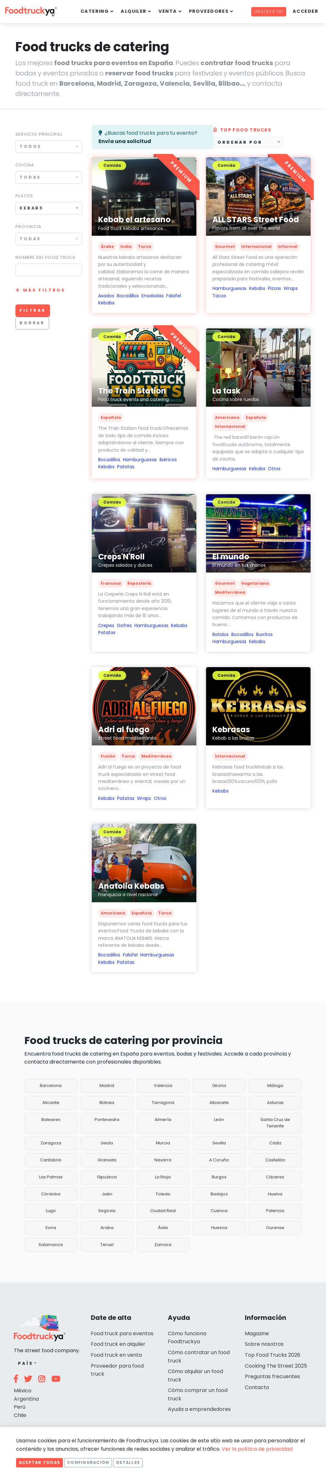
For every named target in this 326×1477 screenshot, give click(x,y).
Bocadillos (128, 296)
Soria (50, 1228)
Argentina (26, 1399)
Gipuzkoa (107, 1177)
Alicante (50, 1102)
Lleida (107, 1143)
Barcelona (51, 1085)
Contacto (257, 1387)
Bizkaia (106, 1102)
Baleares (50, 1119)
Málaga (275, 1085)
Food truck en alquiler (118, 1344)
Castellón (275, 1160)
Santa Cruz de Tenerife (275, 1122)
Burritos (264, 634)
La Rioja (163, 1177)
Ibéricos (168, 459)
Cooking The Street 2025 (276, 1366)
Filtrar (33, 310)
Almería (163, 1119)
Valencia (163, 1085)
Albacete (219, 1102)
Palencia (275, 1211)
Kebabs (106, 303)
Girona (219, 1085)
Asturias (275, 1102)
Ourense (275, 1228)
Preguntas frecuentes (272, 1376)
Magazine (257, 1333)
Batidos (220, 634)
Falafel (173, 296)
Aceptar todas (39, 1462)
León (219, 1119)
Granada (107, 1160)
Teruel (107, 1245)
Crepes (106, 625)
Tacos (219, 296)
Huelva (275, 1194)
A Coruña (219, 1160)
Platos (24, 196)
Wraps (291, 288)
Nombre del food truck (45, 257)
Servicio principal (39, 134)
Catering (95, 11)
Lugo (51, 1211)
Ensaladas (153, 296)
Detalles (128, 1462)
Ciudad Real (163, 1211)
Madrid (106, 1085)
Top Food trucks (242, 130)
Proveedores (209, 11)
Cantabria (50, 1160)
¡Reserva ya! (268, 11)
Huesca (219, 1228)
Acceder (305, 11)
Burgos (219, 1177)
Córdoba (50, 1194)
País (25, 1363)
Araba (107, 1228)
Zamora (162, 1245)
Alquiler (134, 11)
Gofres (124, 625)
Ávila (163, 1228)
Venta (168, 11)
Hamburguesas (229, 288)
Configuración (88, 1462)
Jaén (107, 1194)
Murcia (163, 1143)
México (22, 1390)
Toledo (163, 1194)
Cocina (25, 165)
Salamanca (51, 1245)
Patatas (125, 466)
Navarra (162, 1160)
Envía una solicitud (125, 141)
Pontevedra (107, 1119)
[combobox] (48, 146)
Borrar (32, 323)
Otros (274, 468)
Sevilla (219, 1143)
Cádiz (275, 1143)
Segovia (107, 1211)
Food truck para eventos (122, 1333)
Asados (106, 296)
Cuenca (219, 1211)
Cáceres (275, 1177)
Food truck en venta (116, 1355)
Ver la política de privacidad (257, 1449)
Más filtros (44, 290)
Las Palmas (51, 1177)
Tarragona (163, 1102)
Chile (20, 1415)
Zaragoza (50, 1143)
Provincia (28, 226)
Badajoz (219, 1194)
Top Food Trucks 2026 (272, 1355)
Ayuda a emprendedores (199, 1409)
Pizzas (274, 288)
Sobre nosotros (264, 1344)
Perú (19, 1407)
